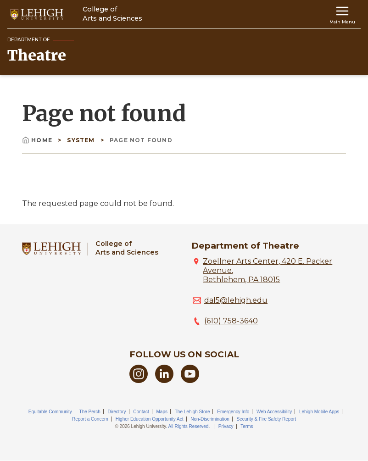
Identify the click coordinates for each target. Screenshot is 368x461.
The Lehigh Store (192, 411)
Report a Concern (90, 419)
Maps (161, 411)
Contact (141, 411)
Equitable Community (50, 411)
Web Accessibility (274, 411)
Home (38, 140)
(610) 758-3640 (231, 321)
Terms (246, 426)
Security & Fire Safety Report (266, 419)
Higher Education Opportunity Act (150, 419)
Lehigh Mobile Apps (319, 411)
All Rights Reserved (188, 426)
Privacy (226, 426)
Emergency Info (233, 411)
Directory (116, 411)
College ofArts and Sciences (126, 247)
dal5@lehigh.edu (236, 300)
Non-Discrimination (209, 419)
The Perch (89, 411)
